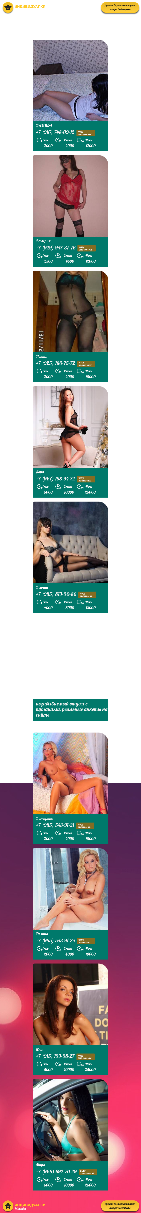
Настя (41, 356)
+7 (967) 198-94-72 (65, 479)
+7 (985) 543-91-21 (65, 825)
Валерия (43, 240)
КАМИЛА (44, 125)
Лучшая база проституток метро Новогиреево (120, 7)
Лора (40, 471)
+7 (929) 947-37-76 (66, 248)
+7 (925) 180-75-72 (65, 363)
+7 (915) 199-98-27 (65, 1056)
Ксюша (42, 587)
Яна (39, 1049)
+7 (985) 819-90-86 (66, 594)
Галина (42, 933)
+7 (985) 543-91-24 (65, 941)
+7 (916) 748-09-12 (65, 132)
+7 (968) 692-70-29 (66, 1172)
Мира (40, 1164)
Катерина (44, 818)
